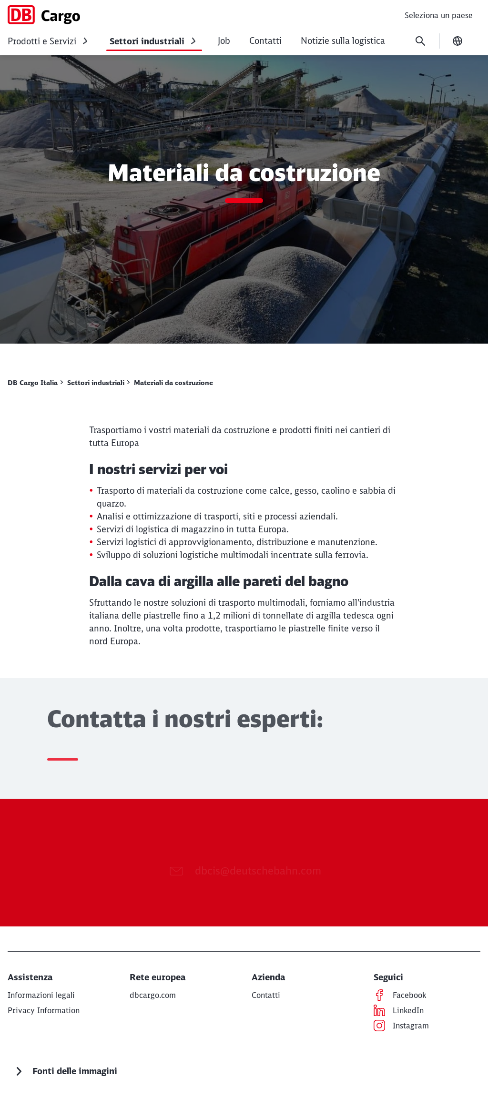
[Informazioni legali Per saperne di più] (41, 995)
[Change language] (457, 41)
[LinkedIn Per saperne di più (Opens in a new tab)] (408, 1010)
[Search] (420, 41)
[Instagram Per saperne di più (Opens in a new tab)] (411, 1025)
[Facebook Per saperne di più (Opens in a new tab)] (409, 995)
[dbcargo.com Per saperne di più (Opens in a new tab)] (153, 995)
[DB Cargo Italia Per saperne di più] (35, 382)
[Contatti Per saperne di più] (266, 995)
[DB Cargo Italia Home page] (44, 14)
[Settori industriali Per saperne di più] (98, 382)
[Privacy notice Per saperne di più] (44, 1010)
